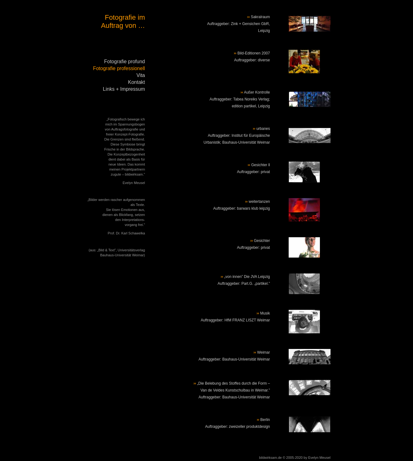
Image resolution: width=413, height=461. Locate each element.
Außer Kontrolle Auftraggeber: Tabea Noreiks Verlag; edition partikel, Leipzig (240, 99)
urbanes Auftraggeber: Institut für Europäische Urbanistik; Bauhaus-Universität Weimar (236, 135)
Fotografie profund (124, 61)
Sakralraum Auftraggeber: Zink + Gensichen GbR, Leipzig (238, 24)
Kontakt (136, 82)
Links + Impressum (124, 89)
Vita (141, 75)
